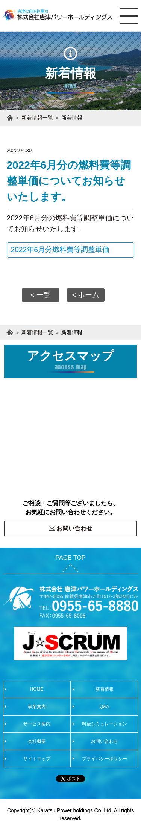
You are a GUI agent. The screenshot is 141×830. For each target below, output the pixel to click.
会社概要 (37, 741)
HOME (37, 689)
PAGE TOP (70, 558)
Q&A (104, 706)
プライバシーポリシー (104, 758)
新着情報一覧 (37, 118)
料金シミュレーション (104, 724)
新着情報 (105, 689)
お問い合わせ (104, 741)
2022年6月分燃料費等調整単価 (60, 250)
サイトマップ (36, 758)
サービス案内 (36, 724)
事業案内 (37, 706)
